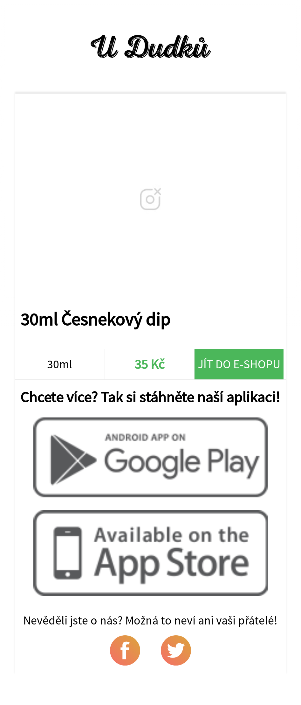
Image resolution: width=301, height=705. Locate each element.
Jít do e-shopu (239, 363)
